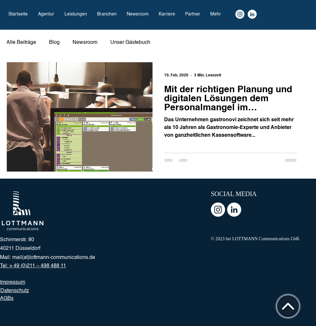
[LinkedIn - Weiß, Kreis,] (234, 210)
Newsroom (85, 42)
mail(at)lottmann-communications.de (53, 257)
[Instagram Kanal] (239, 14)
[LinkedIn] (252, 14)
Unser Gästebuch (130, 42)
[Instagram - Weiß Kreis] (218, 210)
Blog (54, 42)
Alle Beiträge (21, 42)
